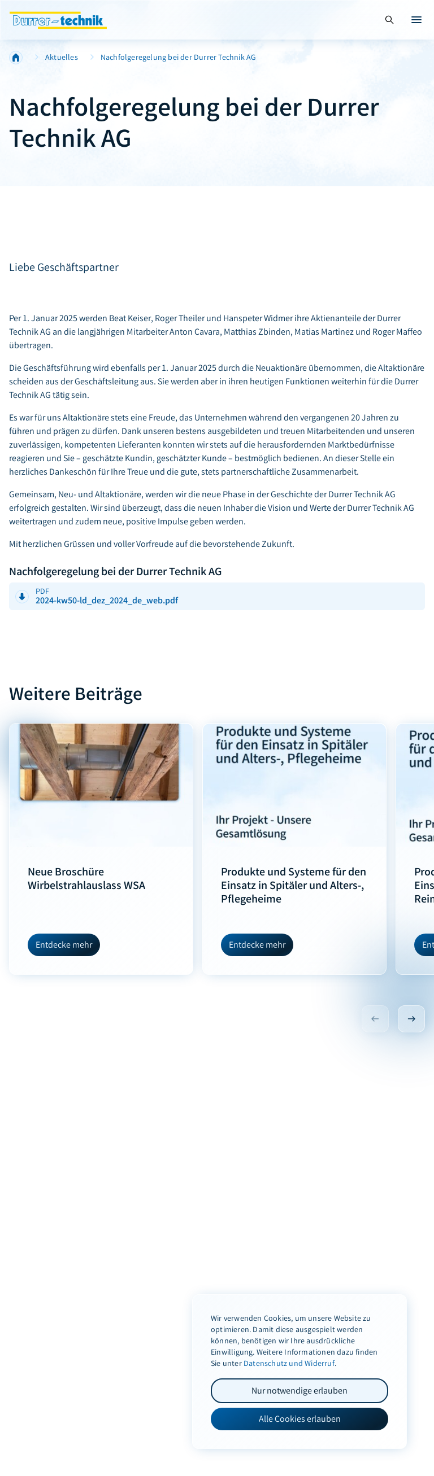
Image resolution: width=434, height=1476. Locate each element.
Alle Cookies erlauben (300, 1418)
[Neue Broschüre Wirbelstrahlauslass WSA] (101, 785)
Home (16, 57)
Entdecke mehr (64, 944)
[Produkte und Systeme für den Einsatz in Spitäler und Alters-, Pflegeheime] (294, 785)
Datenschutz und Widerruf (289, 1363)
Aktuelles (61, 57)
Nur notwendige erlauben (299, 1390)
